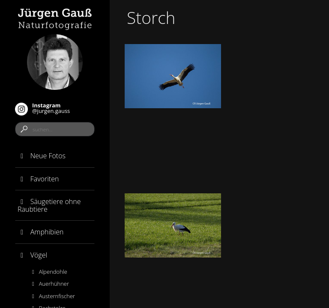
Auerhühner (49, 283)
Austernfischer (52, 296)
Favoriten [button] (38, 179)
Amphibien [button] (40, 232)
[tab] (54, 156)
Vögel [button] (32, 255)
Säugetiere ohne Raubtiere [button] (49, 205)
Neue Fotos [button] (42, 155)
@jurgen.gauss (42, 108)
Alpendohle (48, 271)
